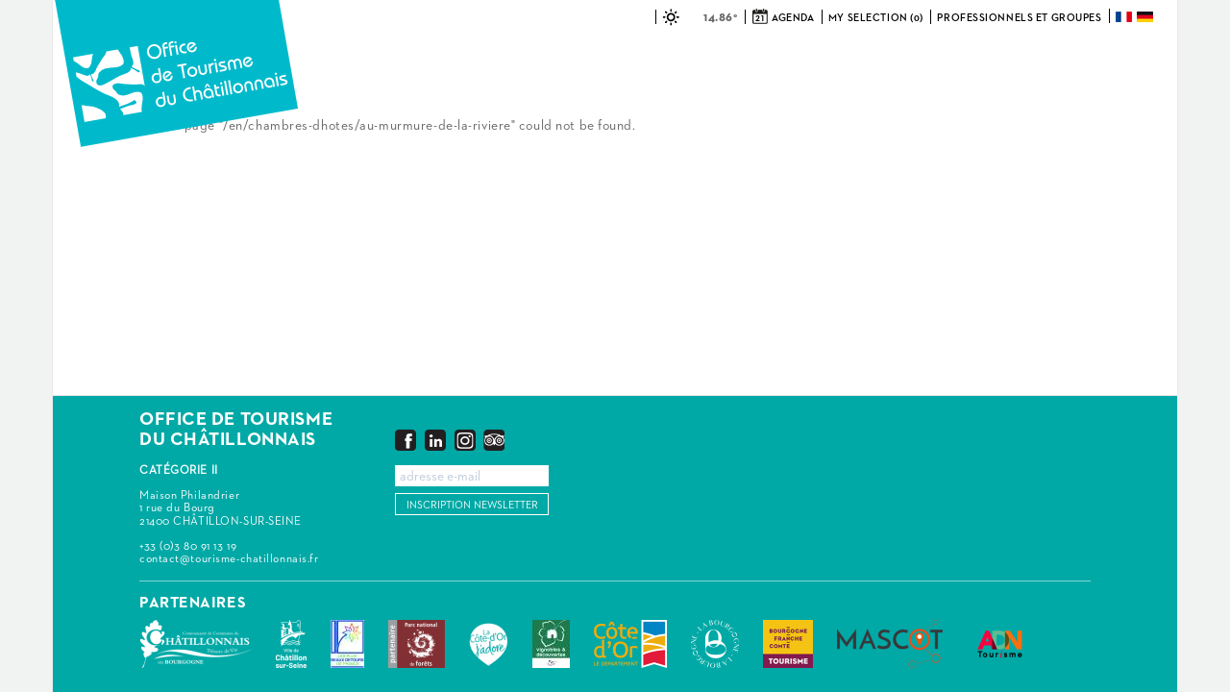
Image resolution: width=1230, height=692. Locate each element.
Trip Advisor (493, 440)
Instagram (465, 440)
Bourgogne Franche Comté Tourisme (788, 644)
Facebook (405, 440)
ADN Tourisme (1000, 644)
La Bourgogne (715, 644)
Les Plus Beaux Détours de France (347, 644)
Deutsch (1146, 17)
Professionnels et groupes (1019, 17)
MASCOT (890, 644)
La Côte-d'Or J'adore (488, 644)
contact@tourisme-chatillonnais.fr (228, 559)
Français (1125, 17)
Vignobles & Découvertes (551, 644)
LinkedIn (435, 440)
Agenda (793, 17)
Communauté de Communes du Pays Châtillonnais (195, 644)
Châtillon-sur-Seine (291, 644)
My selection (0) (875, 17)
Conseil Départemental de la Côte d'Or (630, 644)
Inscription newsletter (472, 505)
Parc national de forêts (416, 644)
